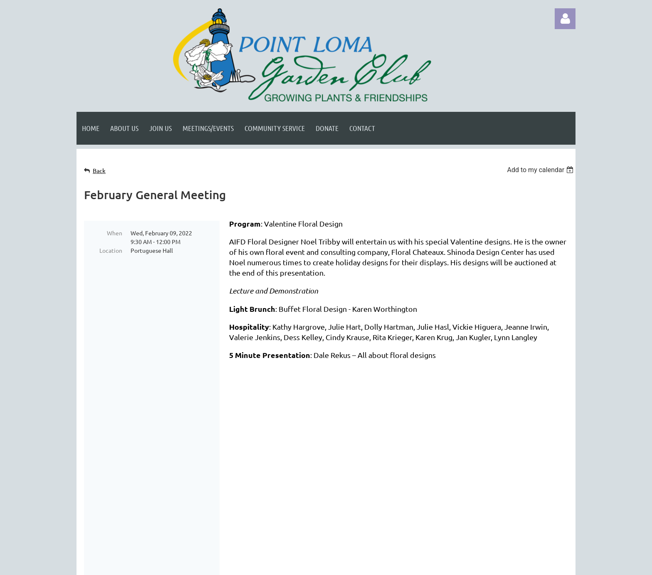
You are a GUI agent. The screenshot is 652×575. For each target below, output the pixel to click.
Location (110, 250)
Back (99, 171)
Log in (565, 18)
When (114, 233)
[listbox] (541, 170)
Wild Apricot (476, 564)
